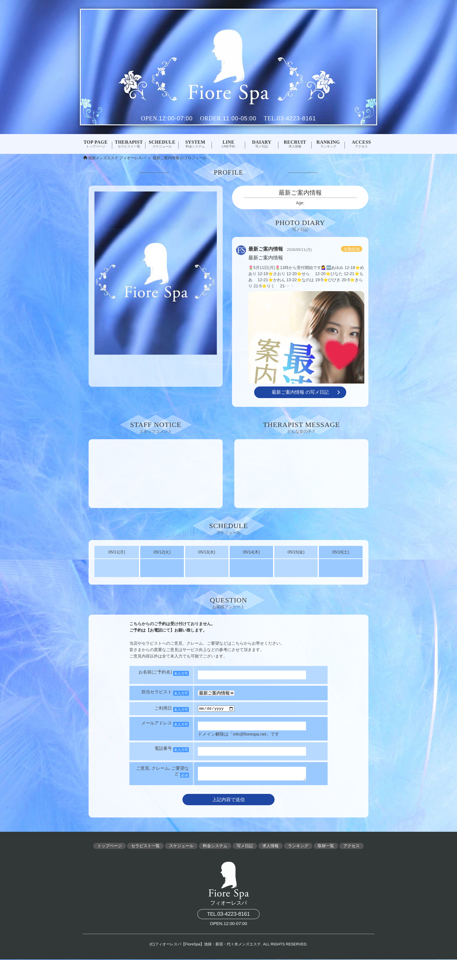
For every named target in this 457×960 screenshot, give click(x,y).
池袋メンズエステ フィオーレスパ (117, 158)
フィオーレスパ (228, 883)
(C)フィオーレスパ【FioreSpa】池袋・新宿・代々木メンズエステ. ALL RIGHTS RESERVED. (228, 945)
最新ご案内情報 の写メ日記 (300, 392)
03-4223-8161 (296, 118)
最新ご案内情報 (265, 249)
